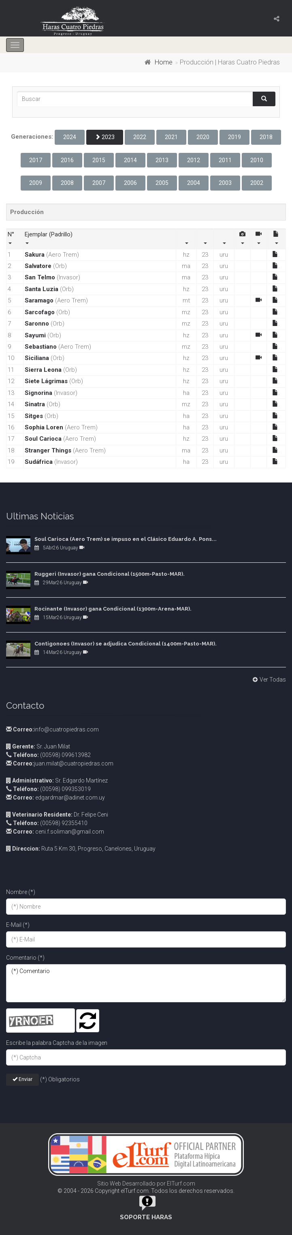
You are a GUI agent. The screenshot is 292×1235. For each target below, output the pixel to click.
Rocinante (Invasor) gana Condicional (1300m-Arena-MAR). (113, 609)
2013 (162, 160)
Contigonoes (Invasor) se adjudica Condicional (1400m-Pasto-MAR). (125, 644)
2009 (35, 183)
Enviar (22, 1079)
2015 (98, 160)
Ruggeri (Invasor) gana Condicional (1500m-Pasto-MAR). (109, 574)
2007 (98, 183)
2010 (256, 160)
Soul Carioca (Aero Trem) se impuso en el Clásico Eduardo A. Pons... (125, 539)
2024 (69, 137)
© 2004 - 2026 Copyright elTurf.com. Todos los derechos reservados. (146, 1191)
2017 (35, 160)
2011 (225, 160)
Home (164, 62)
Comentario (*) (25, 957)
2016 (67, 160)
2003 (225, 183)
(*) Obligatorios (60, 1079)
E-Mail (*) (18, 925)
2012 (193, 160)
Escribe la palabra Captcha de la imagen (56, 1043)
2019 (234, 137)
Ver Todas (268, 679)
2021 (171, 137)
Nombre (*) (20, 892)
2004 (193, 183)
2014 (130, 160)
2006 (130, 183)
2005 (162, 183)
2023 (105, 137)
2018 (266, 137)
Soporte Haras (146, 1217)
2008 (67, 183)
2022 (139, 137)
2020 (202, 137)
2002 (256, 183)
